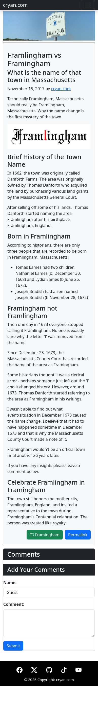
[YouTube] (78, 669)
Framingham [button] (44, 534)
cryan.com (15, 5)
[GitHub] (49, 669)
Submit (13, 646)
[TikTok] (64, 669)
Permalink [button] (77, 534)
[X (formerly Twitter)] (34, 669)
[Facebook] (19, 669)
